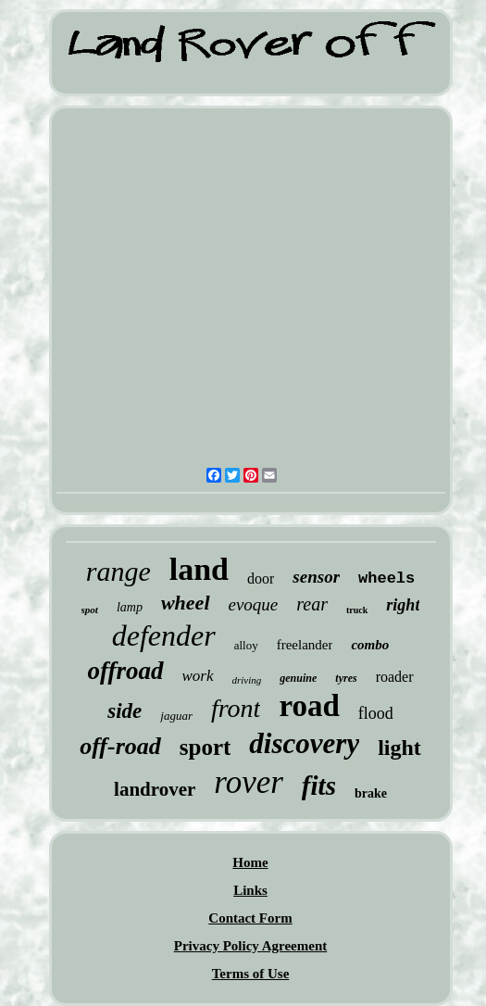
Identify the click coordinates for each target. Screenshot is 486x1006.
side (124, 711)
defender (164, 635)
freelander (305, 644)
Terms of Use (251, 973)
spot (89, 609)
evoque (254, 604)
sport (205, 747)
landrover (154, 789)
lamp (130, 607)
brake (371, 793)
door (260, 578)
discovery (304, 743)
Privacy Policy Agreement (251, 945)
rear (312, 604)
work (198, 676)
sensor (316, 576)
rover (248, 782)
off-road (120, 746)
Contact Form (250, 918)
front (235, 708)
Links (250, 890)
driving (247, 679)
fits (319, 785)
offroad (126, 671)
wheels (386, 578)
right (402, 605)
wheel (185, 602)
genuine (298, 678)
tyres (345, 678)
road (309, 706)
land (199, 569)
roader (395, 677)
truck (357, 610)
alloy (246, 645)
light (399, 748)
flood (375, 713)
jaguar (176, 716)
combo (370, 644)
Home (250, 862)
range (118, 571)
